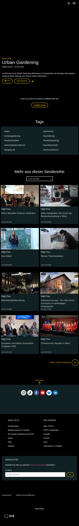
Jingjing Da (10, 150)
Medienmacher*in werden (19, 430)
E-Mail (8, 470)
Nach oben (39, 382)
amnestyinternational (15, 145)
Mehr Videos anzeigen (64, 362)
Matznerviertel (12, 140)
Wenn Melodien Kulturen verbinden (18, 213)
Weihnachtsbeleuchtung (13, 300)
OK (70, 475)
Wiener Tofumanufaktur (52, 256)
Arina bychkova (51, 150)
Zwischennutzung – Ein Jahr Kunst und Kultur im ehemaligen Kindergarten (57, 303)
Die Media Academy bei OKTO (21, 434)
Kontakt (46, 434)
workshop (48, 131)
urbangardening (12, 136)
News (10, 438)
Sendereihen (13, 426)
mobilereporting (51, 140)
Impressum (6, 495)
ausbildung (49, 136)
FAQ (45, 442)
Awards (11, 446)
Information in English (52, 446)
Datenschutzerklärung (25, 495)
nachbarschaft (51, 145)
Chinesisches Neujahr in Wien (55, 343)
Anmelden (40, 105)
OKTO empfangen (51, 430)
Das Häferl (6, 256)
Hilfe (10, 442)
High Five (6, 58)
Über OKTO (48, 426)
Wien (7, 131)
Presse (46, 438)
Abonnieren (21, 81)
